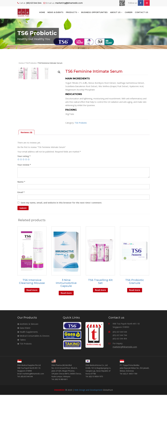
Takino (21, 371)
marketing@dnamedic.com (125, 378)
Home (42, 12)
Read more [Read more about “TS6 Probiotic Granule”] (134, 322)
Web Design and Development (88, 422)
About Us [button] (116, 12)
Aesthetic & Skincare (27, 356)
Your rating (24, 188)
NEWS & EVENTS (55, 12)
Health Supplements (27, 363)
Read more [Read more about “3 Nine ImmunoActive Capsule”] (66, 325)
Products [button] (72, 12)
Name (21, 214)
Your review (24, 197)
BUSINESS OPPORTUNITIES (94, 12)
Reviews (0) (26, 164)
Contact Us (141, 12)
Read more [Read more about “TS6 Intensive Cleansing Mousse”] (31, 322)
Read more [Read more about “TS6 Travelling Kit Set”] (100, 322)
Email (21, 224)
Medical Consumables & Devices (33, 367)
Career (128, 12)
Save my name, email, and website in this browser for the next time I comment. (61, 234)
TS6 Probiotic (30, 63)
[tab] (26, 164)
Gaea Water (23, 360)
